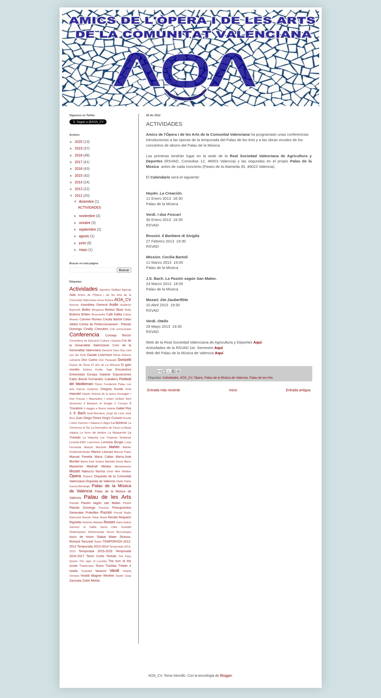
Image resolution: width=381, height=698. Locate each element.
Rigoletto (75, 522)
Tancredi (87, 541)
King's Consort (112, 418)
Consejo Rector (118, 335)
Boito (128, 309)
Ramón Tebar (90, 517)
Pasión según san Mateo (100, 503)
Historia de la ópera (103, 393)
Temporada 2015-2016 (95, 551)
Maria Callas (103, 456)
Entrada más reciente (163, 390)
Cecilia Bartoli (112, 319)
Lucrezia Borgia (112, 442)
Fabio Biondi (78, 379)
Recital (113, 517)
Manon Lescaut (102, 452)
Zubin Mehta (91, 580)
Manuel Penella (80, 456)
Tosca (99, 565)
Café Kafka (114, 314)
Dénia (116, 354)
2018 (79, 155)
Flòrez (98, 384)
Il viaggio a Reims (95, 408)
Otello (119, 481)
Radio (127, 512)
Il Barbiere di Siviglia (98, 403)
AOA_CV (186, 377)
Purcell (118, 512)
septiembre (88, 229)
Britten (85, 314)
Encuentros (123, 369)
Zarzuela (75, 580)
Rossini (109, 522)
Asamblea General (94, 304)
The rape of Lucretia (93, 561)
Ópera (198, 377)
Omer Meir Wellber (119, 471)
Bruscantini (98, 314)
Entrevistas (77, 374)
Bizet (119, 309)
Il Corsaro (121, 403)
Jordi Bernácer (96, 413)
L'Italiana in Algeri (100, 422)
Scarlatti (126, 526)
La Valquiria (90, 437)
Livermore (94, 442)
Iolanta (111, 408)
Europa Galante (98, 374)
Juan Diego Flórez (88, 418)
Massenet (76, 466)
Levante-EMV (77, 442)
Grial (128, 389)
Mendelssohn (123, 466)
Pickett (127, 503)
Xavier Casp (123, 575)
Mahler (114, 447)
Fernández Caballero (103, 379)
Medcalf (92, 466)
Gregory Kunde (112, 389)
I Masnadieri (94, 398)
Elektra (87, 369)
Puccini (106, 512)
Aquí (218, 348)
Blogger (226, 675)
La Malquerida (117, 432)
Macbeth (101, 447)
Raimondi (75, 517)
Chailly (88, 329)
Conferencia (84, 334)
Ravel (103, 517)
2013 (79, 189)
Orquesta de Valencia (100, 481)
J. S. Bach (77, 413)
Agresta (126, 289)
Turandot (86, 570)
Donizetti (124, 360)
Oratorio (87, 476)
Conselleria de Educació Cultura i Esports (95, 340)
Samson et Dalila (82, 526)
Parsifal (74, 503)
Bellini (86, 309)
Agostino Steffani (109, 289)
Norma (100, 471)
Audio (113, 304)
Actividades (170, 377)
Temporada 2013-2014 (93, 546)
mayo (83, 250)
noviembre (87, 216)
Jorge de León (115, 413)
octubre (85, 223)
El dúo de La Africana (105, 364)
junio (83, 243)
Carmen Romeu (91, 319)
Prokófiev (92, 512)
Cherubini (101, 329)
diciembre (87, 201)
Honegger (123, 393)
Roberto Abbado (93, 522)
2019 (79, 148)
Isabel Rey (123, 408)
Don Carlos (89, 360)
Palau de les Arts (261, 377)
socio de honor (81, 537)
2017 (79, 162)
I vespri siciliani (114, 398)
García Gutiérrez (87, 389)
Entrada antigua (298, 390)
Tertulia (111, 556)
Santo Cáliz (108, 526)
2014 (79, 182)
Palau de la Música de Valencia (226, 377)
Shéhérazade (96, 531)
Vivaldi (85, 575)
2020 (79, 142)
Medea (106, 466)
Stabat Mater (106, 537)
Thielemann (86, 565)
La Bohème (119, 423)
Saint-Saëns (123, 522)
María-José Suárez (92, 461)
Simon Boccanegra (118, 531)
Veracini (100, 571)
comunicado (123, 328)
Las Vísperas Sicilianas (115, 437)
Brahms (74, 314)
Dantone (107, 350)
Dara (116, 350)
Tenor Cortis (95, 556)
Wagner (96, 575)
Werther (108, 575)
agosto (84, 236)
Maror (127, 461)
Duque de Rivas (79, 364)
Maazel (88, 447)
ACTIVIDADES (89, 207)
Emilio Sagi (103, 369)
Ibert (128, 398)
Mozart (74, 471)
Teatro (98, 541)
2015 (79, 175)
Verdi (114, 570)
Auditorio (125, 304)
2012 (79, 195)
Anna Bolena (105, 300)
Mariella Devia (114, 461)
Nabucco (88, 471)
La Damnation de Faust (105, 427)
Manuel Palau (122, 451)
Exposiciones (122, 374)
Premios (104, 507)
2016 (79, 169)
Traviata (110, 565)
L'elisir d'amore (78, 422)
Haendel (75, 393)
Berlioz (110, 309)
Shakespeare (77, 531)
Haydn (86, 393)
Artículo (74, 304)
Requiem (125, 517)
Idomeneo (75, 403)
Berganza (98, 309)
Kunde (127, 417)
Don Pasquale (107, 359)
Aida (72, 295)
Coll (112, 328)
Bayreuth (75, 309)
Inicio (233, 390)
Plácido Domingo (82, 507)
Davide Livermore (99, 355)
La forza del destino (93, 432)
